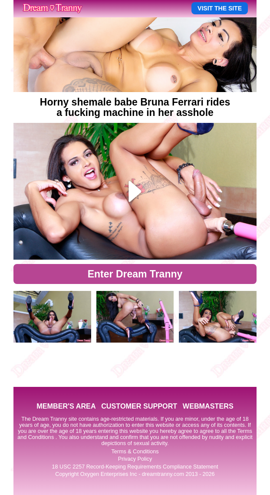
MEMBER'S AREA (65, 406)
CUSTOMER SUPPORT (139, 406)
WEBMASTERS (208, 406)
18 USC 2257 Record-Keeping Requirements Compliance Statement (135, 467)
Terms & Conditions (134, 452)
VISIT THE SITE (220, 8)
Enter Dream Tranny (135, 274)
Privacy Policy (135, 459)
